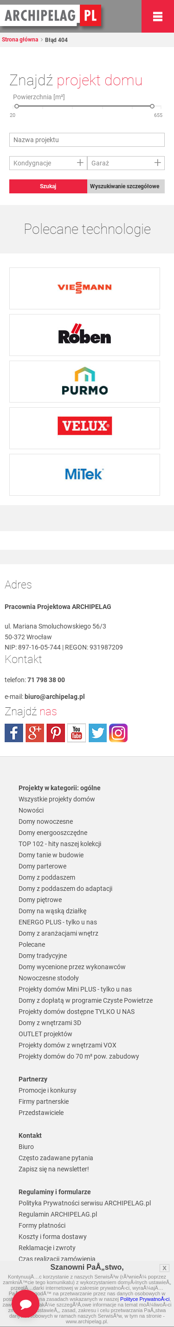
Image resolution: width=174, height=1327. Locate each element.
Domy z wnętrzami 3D (50, 1022)
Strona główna (20, 39)
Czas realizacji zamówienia (57, 1259)
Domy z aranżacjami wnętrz (58, 933)
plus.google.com (35, 733)
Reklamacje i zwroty (47, 1248)
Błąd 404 (56, 40)
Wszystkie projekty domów (57, 799)
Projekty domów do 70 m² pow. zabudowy (79, 1056)
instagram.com (118, 733)
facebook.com (14, 733)
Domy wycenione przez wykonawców (72, 967)
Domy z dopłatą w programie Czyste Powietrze (86, 1000)
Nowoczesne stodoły (49, 978)
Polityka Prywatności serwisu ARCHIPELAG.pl (85, 1203)
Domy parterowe (42, 866)
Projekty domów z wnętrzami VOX (67, 1045)
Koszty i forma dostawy (53, 1236)
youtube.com (76, 733)
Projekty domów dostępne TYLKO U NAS (77, 1011)
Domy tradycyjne (43, 955)
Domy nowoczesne (46, 821)
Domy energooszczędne (53, 832)
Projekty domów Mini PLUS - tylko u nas (75, 989)
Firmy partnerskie (44, 1101)
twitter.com (97, 733)
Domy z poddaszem (47, 877)
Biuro (26, 1146)
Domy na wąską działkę (52, 911)
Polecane (32, 944)
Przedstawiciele (41, 1112)
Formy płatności (42, 1225)
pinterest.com (55, 733)
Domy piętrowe (40, 899)
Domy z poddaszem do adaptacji (65, 888)
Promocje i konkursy (48, 1090)
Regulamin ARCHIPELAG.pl (58, 1214)
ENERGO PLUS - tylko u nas (58, 922)
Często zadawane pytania (56, 1158)
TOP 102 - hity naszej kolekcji (60, 844)
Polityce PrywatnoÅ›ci (144, 1299)
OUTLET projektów (45, 1034)
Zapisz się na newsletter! (54, 1169)
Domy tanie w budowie (51, 855)
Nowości (31, 810)
